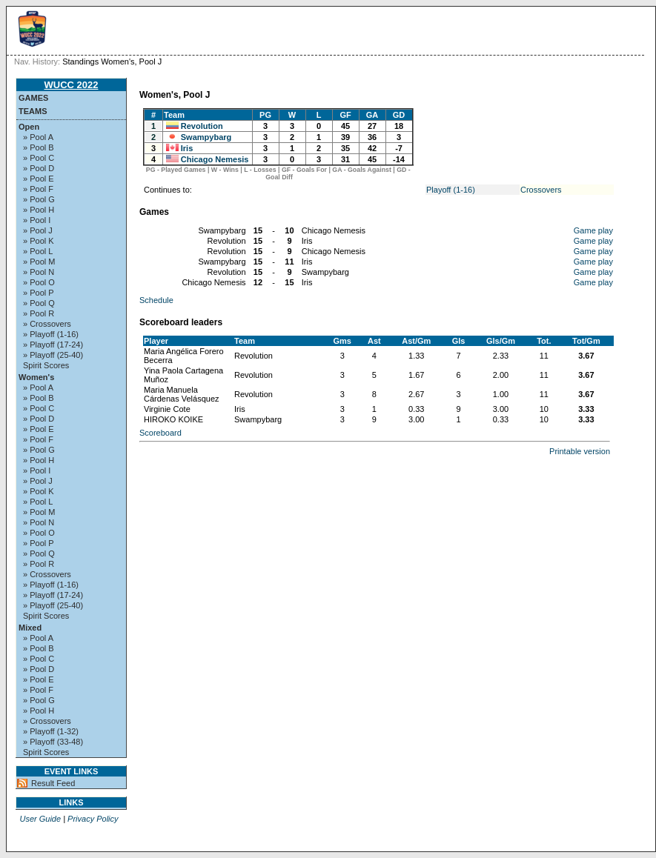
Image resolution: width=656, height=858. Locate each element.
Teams (33, 111)
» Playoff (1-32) (51, 731)
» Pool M (39, 261)
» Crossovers (47, 323)
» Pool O (39, 282)
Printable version (579, 451)
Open (29, 126)
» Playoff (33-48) (53, 741)
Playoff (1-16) (450, 189)
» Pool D (38, 168)
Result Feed (53, 783)
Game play (593, 230)
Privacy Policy (92, 818)
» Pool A (38, 137)
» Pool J (38, 230)
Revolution (202, 126)
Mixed (30, 627)
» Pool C (38, 157)
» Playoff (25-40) (53, 354)
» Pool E (38, 178)
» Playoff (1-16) (51, 334)
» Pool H (38, 209)
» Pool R (38, 313)
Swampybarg (206, 137)
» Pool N (38, 271)
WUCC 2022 (71, 84)
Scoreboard (160, 432)
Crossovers (541, 189)
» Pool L (38, 251)
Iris (187, 148)
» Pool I (36, 220)
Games (33, 97)
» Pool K (38, 240)
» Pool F (38, 188)
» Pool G (39, 199)
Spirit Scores (46, 365)
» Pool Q (39, 303)
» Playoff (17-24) (53, 344)
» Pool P (38, 292)
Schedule (156, 300)
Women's (36, 377)
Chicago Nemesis (215, 159)
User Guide (40, 818)
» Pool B (38, 147)
